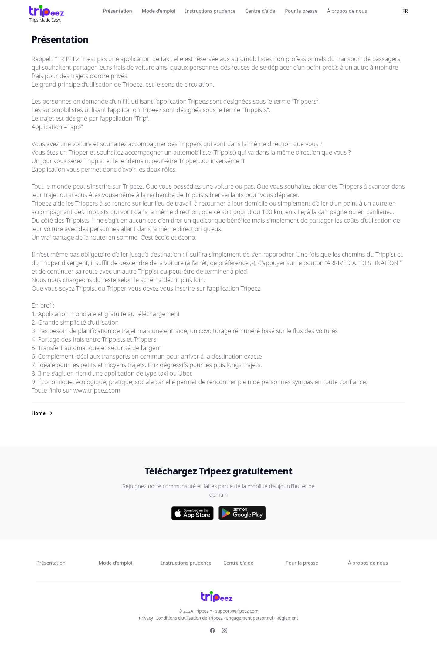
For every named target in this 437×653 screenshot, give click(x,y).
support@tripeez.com (237, 611)
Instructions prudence (210, 11)
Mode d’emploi (158, 11)
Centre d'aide (260, 11)
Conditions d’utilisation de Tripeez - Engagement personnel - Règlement (227, 618)
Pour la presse (301, 11)
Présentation (117, 11)
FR (405, 11)
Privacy (146, 618)
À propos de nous (347, 11)
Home (42, 413)
